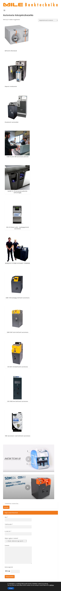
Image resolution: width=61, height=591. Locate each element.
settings (51, 585)
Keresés (6, 507)
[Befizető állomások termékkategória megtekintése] (17, 38)
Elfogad (11, 588)
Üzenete (7, 545)
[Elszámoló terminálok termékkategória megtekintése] (17, 109)
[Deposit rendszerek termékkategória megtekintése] (17, 73)
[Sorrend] (48, 20)
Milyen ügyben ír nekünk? (11, 538)
